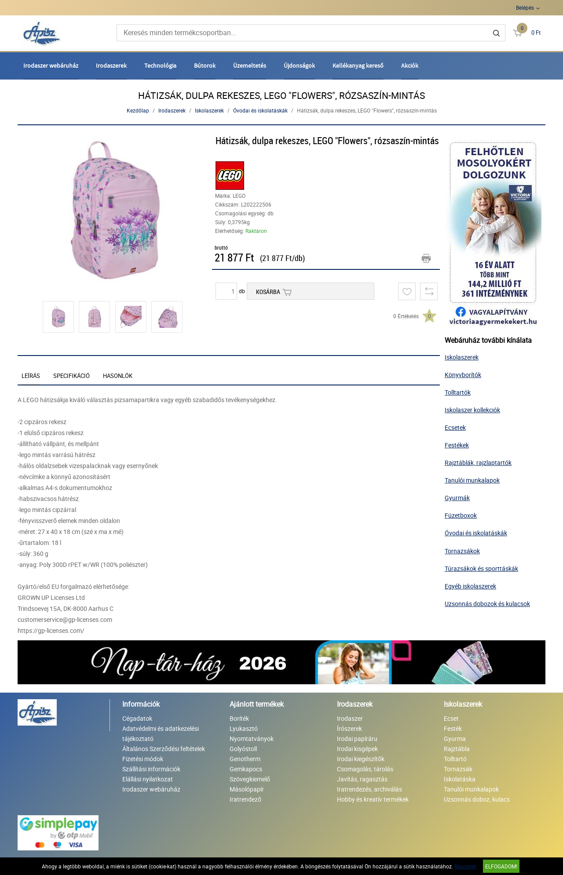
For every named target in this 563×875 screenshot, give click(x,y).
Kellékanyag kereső (358, 65)
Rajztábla (457, 748)
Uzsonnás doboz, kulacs (477, 799)
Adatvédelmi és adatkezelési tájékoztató (160, 733)
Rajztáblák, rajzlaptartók (478, 462)
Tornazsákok (462, 551)
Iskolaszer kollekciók (472, 410)
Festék (453, 728)
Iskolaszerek (209, 110)
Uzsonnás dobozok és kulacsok (487, 603)
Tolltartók (458, 392)
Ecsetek (455, 427)
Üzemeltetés (249, 65)
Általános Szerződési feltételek (163, 748)
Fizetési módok (142, 759)
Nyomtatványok (252, 738)
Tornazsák (458, 769)
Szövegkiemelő (250, 779)
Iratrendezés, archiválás (369, 789)
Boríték (239, 718)
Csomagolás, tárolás (365, 769)
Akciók (409, 65)
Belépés (525, 7)
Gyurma (455, 738)
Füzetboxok (461, 515)
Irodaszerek (111, 65)
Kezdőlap (138, 110)
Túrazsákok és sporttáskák (481, 568)
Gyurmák (457, 498)
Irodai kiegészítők (360, 759)
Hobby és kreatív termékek (373, 799)
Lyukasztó (244, 728)
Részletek (465, 866)
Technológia (160, 65)
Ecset (451, 718)
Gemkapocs (246, 769)
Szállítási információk (151, 769)
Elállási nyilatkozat (147, 779)
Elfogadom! (501, 866)
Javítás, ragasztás (362, 779)
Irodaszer (350, 718)
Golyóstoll (243, 748)
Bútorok (205, 65)
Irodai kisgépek (357, 748)
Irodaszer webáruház (50, 65)
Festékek (457, 445)
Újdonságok (299, 65)
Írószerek (349, 728)
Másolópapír (247, 789)
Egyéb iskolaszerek (470, 586)
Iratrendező (245, 799)
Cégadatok (137, 718)
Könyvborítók (463, 374)
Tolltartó (455, 759)
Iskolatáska (459, 779)
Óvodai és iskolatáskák (260, 110)
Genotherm (245, 759)
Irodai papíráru (357, 738)
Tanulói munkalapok (472, 480)
